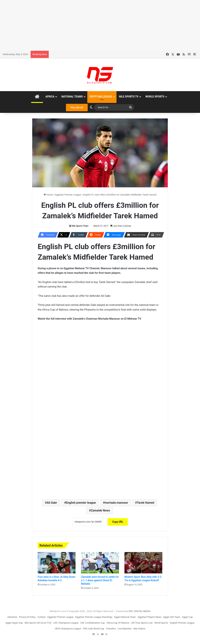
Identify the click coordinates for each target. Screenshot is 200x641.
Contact (41, 617)
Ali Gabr (52, 502)
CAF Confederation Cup (92, 622)
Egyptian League (101, 96)
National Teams (72, 96)
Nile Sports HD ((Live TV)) (38, 622)
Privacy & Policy (27, 617)
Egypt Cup (187, 617)
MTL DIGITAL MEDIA (139, 611)
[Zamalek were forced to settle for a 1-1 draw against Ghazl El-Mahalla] (100, 562)
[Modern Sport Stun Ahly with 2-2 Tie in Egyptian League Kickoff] (143, 562)
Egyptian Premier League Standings (93, 617)
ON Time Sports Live (142, 622)
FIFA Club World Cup (93, 628)
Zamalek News (100, 510)
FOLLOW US (76, 107)
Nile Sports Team (80, 226)
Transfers (111, 628)
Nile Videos (139, 628)
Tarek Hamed (145, 502)
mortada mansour (116, 502)
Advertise (12, 617)
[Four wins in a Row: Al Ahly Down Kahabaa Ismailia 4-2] (57, 562)
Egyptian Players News (149, 617)
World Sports (154, 96)
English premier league (81, 502)
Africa (49, 96)
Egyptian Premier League (68, 194)
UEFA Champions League (68, 628)
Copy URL (117, 521)
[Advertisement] (100, 25)
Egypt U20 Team (171, 617)
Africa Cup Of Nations (118, 622)
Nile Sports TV (128, 96)
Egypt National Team (125, 617)
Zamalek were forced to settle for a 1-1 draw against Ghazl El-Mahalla (100, 580)
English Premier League (182, 622)
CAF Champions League (65, 622)
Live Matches (125, 628)
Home (48, 194)
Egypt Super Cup (14, 622)
